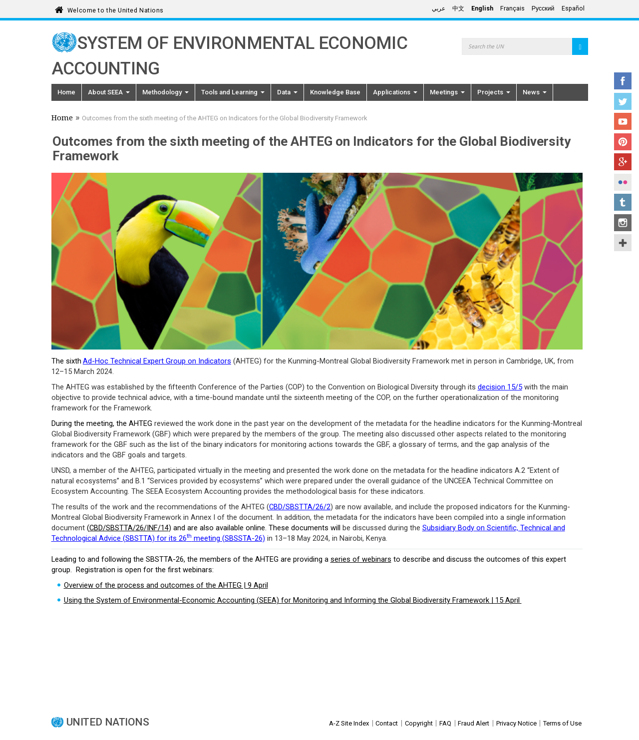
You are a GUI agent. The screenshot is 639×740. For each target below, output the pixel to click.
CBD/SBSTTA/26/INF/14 (129, 527)
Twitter (623, 101)
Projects (493, 92)
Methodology (165, 92)
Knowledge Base (335, 92)
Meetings (447, 92)
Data (287, 92)
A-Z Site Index (349, 723)
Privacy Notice (516, 723)
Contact (386, 723)
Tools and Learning (233, 92)
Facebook (623, 80)
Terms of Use (562, 723)
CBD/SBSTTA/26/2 (299, 506)
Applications (395, 92)
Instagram (623, 222)
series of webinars (360, 559)
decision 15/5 (500, 386)
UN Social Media (623, 242)
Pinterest (623, 141)
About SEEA (109, 92)
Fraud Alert (473, 723)
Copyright (419, 723)
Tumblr (623, 202)
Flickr (623, 182)
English (482, 8)
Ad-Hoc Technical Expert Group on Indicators (157, 361)
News (535, 92)
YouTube (623, 121)
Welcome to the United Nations (115, 8)
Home (66, 92)
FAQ (445, 723)
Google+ (623, 161)
